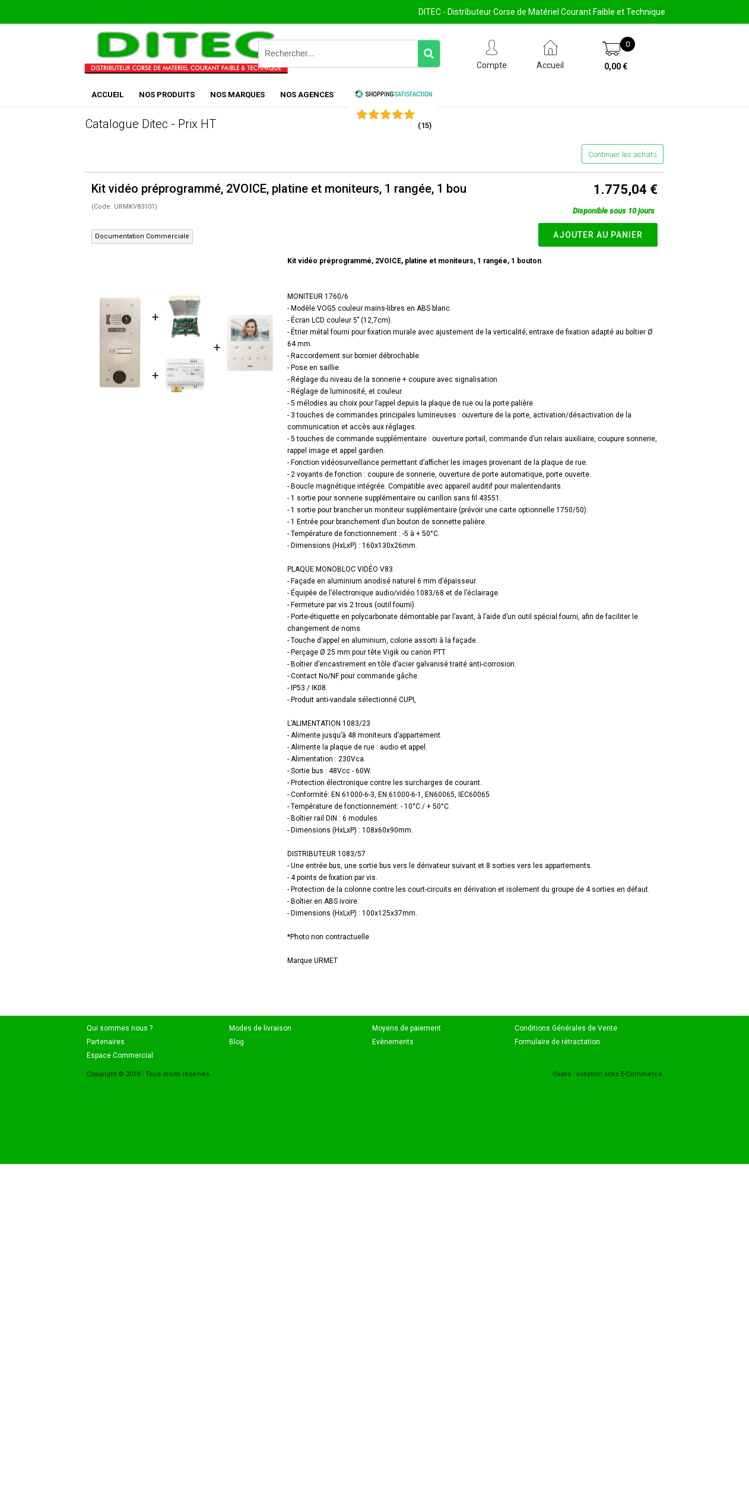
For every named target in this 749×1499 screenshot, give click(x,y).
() (424, 125)
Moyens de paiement (406, 1028)
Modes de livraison (260, 1028)
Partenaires (106, 1042)
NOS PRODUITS (167, 94)
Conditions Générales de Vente (566, 1028)
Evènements (393, 1042)
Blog (236, 1042)
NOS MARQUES (237, 94)
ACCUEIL (107, 94)
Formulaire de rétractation (557, 1042)
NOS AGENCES (307, 94)
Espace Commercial (120, 1055)
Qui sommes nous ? (120, 1028)
